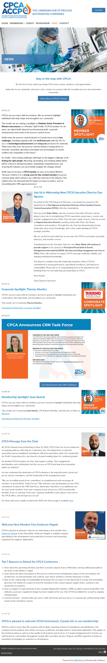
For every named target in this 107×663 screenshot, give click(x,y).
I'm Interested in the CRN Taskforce (59, 384)
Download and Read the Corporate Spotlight (21, 308)
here (71, 500)
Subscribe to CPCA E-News (53, 98)
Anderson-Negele (9, 533)
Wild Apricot (79, 660)
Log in (98, 10)
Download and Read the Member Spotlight (20, 418)
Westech (6, 413)
